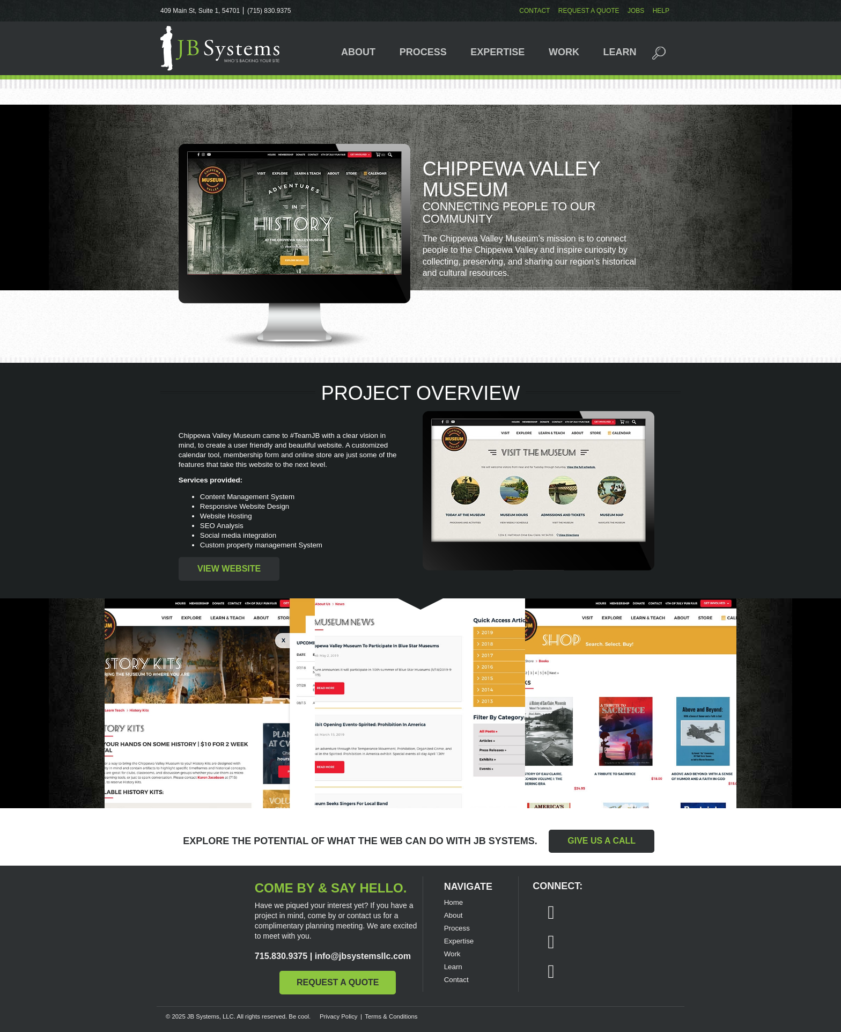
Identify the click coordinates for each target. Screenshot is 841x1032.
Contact (534, 10)
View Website (229, 568)
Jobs (636, 10)
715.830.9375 (281, 956)
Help (661, 10)
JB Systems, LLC (219, 48)
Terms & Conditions (391, 1016)
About (358, 52)
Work (564, 52)
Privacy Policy (339, 1016)
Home (453, 902)
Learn (620, 52)
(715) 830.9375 (269, 10)
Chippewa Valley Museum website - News (420, 703)
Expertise (497, 52)
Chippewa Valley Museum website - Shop (630, 703)
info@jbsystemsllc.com (363, 956)
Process (423, 52)
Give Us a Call (601, 840)
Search (665, 52)
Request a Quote (588, 10)
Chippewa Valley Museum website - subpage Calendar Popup (210, 703)
